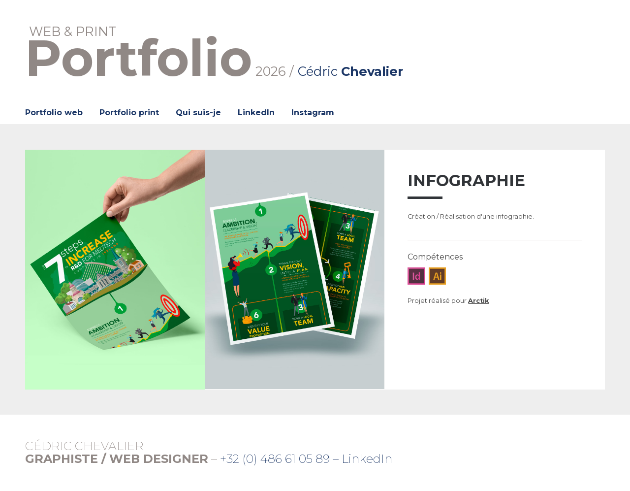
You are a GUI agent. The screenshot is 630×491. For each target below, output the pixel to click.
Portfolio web (54, 112)
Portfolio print (129, 112)
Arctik (478, 300)
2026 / (214, 51)
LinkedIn (256, 112)
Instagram (312, 112)
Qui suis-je (198, 112)
